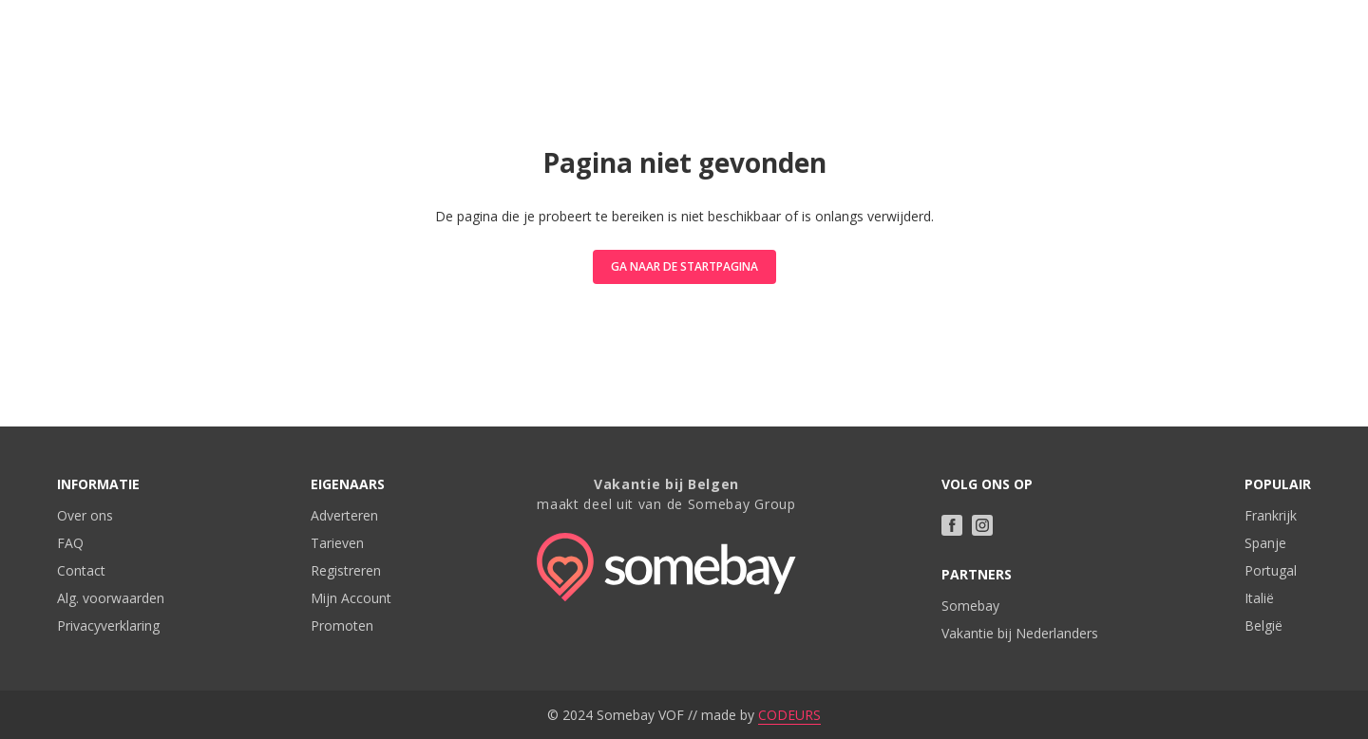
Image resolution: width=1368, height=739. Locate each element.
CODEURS (789, 715)
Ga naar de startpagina (684, 266)
